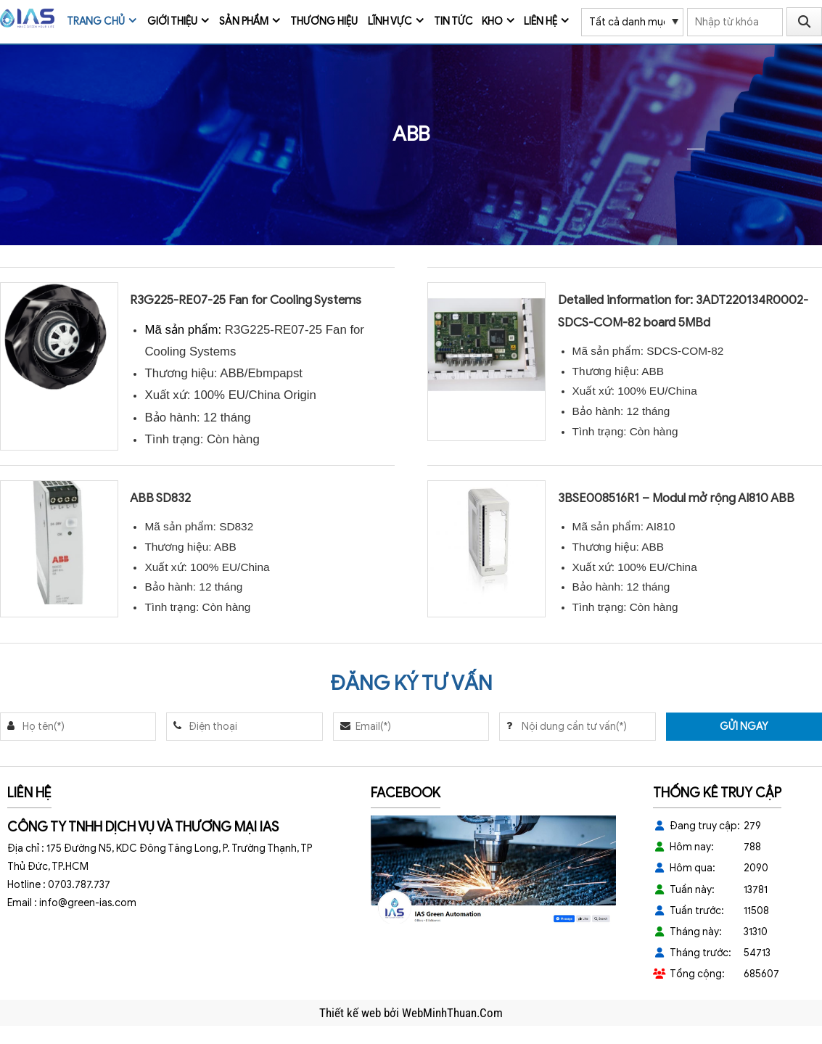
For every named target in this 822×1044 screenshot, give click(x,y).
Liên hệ (540, 21)
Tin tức (453, 21)
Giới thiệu (172, 21)
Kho (492, 21)
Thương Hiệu (324, 21)
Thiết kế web (351, 1013)
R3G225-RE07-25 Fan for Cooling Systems (245, 300)
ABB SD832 (160, 498)
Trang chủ (96, 21)
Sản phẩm (243, 21)
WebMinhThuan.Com (452, 1013)
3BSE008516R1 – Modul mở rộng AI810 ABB (676, 498)
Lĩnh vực (390, 21)
